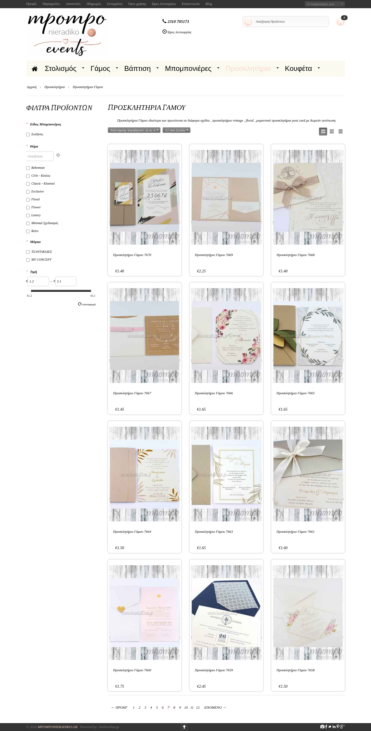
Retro (32, 231)
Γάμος (100, 68)
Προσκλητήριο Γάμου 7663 (214, 532)
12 (198, 707)
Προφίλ (31, 4)
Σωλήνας (34, 134)
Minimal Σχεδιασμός (42, 223)
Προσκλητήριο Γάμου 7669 (214, 255)
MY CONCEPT (38, 259)
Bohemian (35, 168)
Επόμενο (215, 707)
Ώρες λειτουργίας (164, 4)
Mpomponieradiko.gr (57, 727)
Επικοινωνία (191, 4)
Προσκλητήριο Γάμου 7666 (214, 393)
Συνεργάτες (115, 4)
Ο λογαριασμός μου (320, 4)
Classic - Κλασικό (40, 183)
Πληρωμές (93, 4)
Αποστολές (73, 4)
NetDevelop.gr (109, 727)
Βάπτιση (137, 68)
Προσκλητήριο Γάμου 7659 (214, 670)
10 (186, 707)
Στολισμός (61, 68)
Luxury (33, 215)
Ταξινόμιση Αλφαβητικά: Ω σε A (134, 130)
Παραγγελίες (51, 4)
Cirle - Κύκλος (38, 176)
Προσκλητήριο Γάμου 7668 (295, 255)
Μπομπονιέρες (188, 68)
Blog (208, 4)
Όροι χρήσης (137, 4)
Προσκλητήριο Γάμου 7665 (295, 393)
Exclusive (35, 191)
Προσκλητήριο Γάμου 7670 (132, 255)
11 (192, 707)
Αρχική (32, 87)
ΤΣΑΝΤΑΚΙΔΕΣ (39, 252)
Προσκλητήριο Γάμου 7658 (295, 670)
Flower (33, 207)
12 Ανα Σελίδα (176, 130)
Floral (33, 199)
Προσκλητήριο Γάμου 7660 (132, 670)
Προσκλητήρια (248, 68)
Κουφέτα (298, 68)
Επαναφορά (87, 304)
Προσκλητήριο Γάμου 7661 (295, 532)
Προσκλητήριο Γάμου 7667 (132, 393)
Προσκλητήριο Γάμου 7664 (132, 532)
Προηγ (119, 707)
